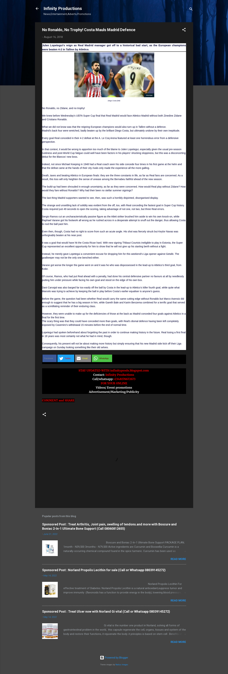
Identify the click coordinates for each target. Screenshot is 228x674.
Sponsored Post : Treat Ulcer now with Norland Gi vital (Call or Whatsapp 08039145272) (106, 611)
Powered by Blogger (114, 657)
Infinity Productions (63, 8)
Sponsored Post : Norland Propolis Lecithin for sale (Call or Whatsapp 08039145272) (104, 570)
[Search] (191, 9)
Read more (178, 559)
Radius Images (122, 665)
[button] (184, 30)
